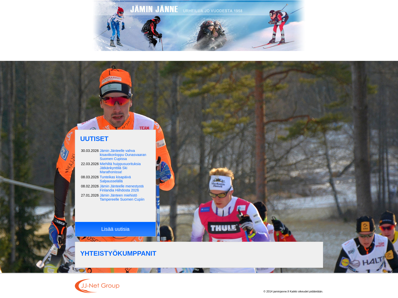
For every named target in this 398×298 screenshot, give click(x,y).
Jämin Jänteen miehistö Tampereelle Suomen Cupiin (122, 197)
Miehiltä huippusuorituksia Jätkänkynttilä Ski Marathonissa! (120, 168)
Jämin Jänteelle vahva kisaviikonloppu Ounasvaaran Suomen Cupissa (123, 155)
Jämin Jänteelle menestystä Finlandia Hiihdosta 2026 (122, 188)
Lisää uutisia (115, 229)
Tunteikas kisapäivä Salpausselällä (115, 179)
